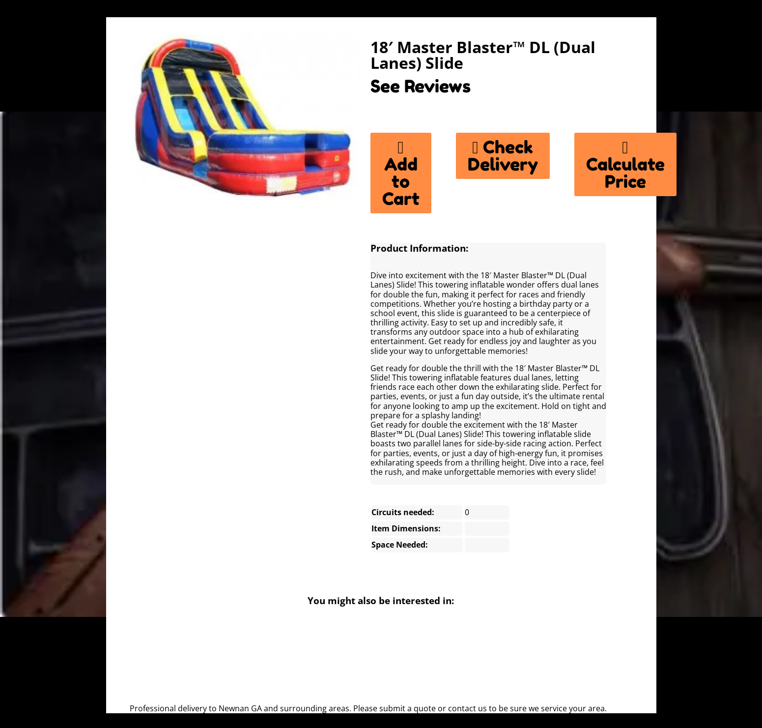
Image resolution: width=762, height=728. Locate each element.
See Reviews (420, 86)
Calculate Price (625, 164)
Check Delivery (503, 156)
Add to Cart (401, 173)
